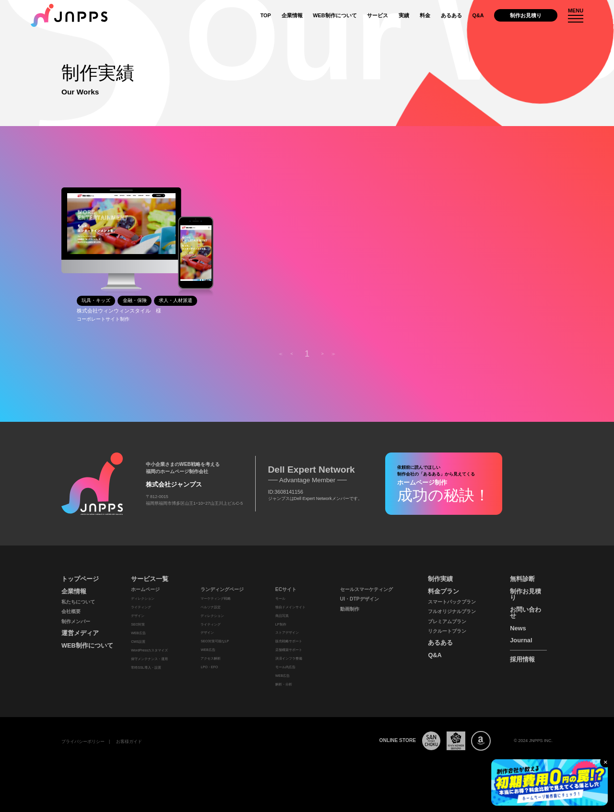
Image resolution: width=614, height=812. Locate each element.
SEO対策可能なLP (215, 641)
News (518, 628)
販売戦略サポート (288, 641)
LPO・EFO (209, 667)
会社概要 (71, 611)
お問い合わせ (525, 612)
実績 (404, 15)
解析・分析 (283, 684)
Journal (521, 640)
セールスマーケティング (366, 589)
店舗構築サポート (288, 650)
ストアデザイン (287, 633)
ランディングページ (222, 589)
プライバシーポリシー (83, 741)
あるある (451, 15)
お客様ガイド (129, 741)
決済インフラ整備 (288, 659)
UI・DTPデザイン (359, 599)
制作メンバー (75, 621)
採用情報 (522, 659)
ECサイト (285, 589)
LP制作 (280, 624)
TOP (265, 15)
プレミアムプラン (447, 621)
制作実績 (440, 578)
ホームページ (145, 589)
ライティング (141, 607)
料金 (425, 15)
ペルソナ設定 (211, 607)
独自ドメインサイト (290, 607)
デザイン (137, 616)
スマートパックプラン (452, 601)
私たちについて (78, 601)
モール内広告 (285, 667)
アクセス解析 (211, 659)
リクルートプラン (447, 631)
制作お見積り (526, 15)
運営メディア (80, 633)
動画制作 (349, 609)
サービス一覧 (149, 578)
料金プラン (443, 591)
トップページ (80, 578)
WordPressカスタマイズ (149, 650)
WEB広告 (138, 633)
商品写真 (282, 616)
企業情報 (292, 15)
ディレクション (142, 599)
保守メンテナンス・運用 (149, 659)
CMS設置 (138, 642)
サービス (377, 15)
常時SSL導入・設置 (146, 668)
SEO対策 (138, 624)
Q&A (478, 15)
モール (280, 599)
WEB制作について (334, 15)
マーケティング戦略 (216, 599)
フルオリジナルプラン (452, 611)
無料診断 (522, 578)
